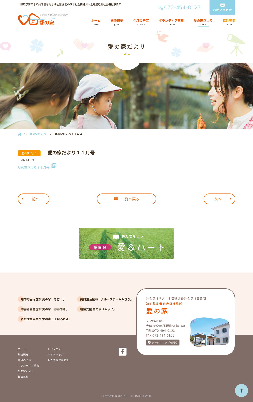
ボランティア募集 (171, 21)
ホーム (96, 21)
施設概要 (116, 21)
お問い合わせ (222, 10)
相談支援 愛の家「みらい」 (98, 309)
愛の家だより (203, 21)
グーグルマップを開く (164, 342)
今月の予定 (141, 21)
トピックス (54, 349)
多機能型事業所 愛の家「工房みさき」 (46, 318)
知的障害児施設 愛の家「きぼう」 (43, 299)
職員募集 (229, 21)
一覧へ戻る (130, 198)
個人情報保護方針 (58, 360)
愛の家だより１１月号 (33, 167)
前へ (35, 198)
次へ (217, 198)
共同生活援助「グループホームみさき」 (106, 299)
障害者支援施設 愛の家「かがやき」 (45, 309)
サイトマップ (55, 354)
